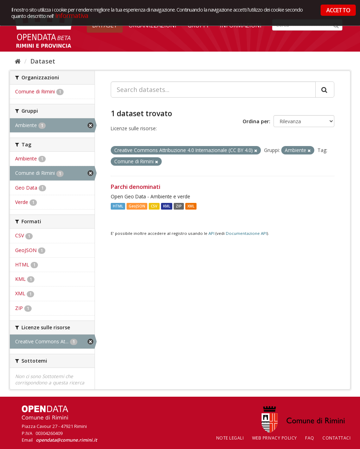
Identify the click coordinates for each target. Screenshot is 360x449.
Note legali (230, 438)
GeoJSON (137, 206)
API (211, 233)
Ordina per (256, 121)
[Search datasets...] (213, 89)
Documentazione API (246, 233)
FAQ (309, 438)
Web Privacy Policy (274, 438)
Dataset (42, 61)
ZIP (179, 206)
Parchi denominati (135, 187)
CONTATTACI (336, 438)
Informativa (72, 15)
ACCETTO (338, 10)
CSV (154, 206)
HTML (118, 206)
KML (166, 206)
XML (190, 206)
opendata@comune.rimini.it (66, 440)
